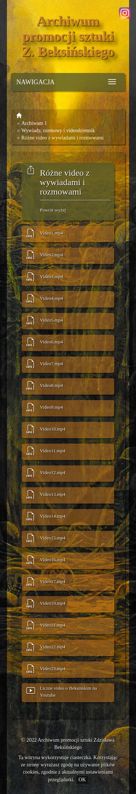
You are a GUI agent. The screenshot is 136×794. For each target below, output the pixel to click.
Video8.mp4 (51, 385)
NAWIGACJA (35, 82)
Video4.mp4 (51, 298)
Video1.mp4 (51, 233)
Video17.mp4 (52, 581)
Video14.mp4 (52, 516)
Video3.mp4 (51, 276)
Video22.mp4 (52, 647)
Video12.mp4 (52, 472)
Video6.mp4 (51, 342)
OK (82, 779)
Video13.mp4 (52, 494)
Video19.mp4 (52, 603)
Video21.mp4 (52, 625)
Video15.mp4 (52, 538)
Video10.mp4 (52, 429)
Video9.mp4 (51, 407)
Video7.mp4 (51, 363)
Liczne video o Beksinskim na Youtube (68, 691)
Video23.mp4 (52, 668)
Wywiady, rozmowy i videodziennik (58, 130)
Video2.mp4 (51, 254)
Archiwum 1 (34, 123)
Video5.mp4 (51, 320)
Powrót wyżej (53, 210)
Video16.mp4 (52, 559)
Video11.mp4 (52, 450)
